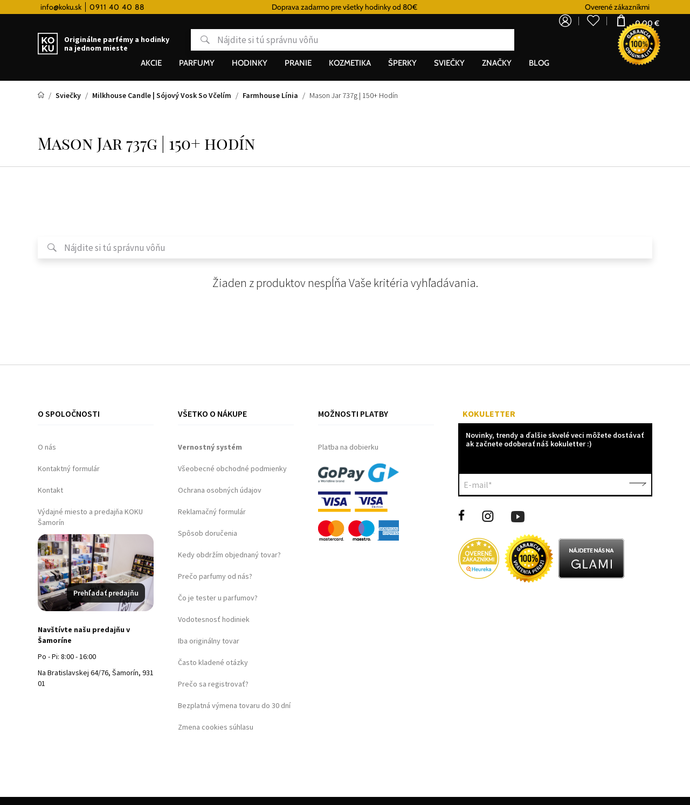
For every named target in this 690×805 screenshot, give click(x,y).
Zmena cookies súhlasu (215, 727)
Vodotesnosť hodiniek (214, 619)
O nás (47, 447)
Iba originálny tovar (208, 641)
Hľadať (163, 40)
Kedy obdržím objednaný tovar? (229, 554)
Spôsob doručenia (207, 533)
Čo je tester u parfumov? (218, 598)
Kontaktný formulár (69, 468)
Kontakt (50, 490)
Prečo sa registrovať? (213, 684)
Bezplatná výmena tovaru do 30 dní (234, 705)
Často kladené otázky (213, 662)
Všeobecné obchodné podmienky (232, 468)
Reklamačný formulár (212, 511)
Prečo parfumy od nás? (215, 576)
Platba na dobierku (348, 447)
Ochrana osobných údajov (219, 490)
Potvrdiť (637, 484)
